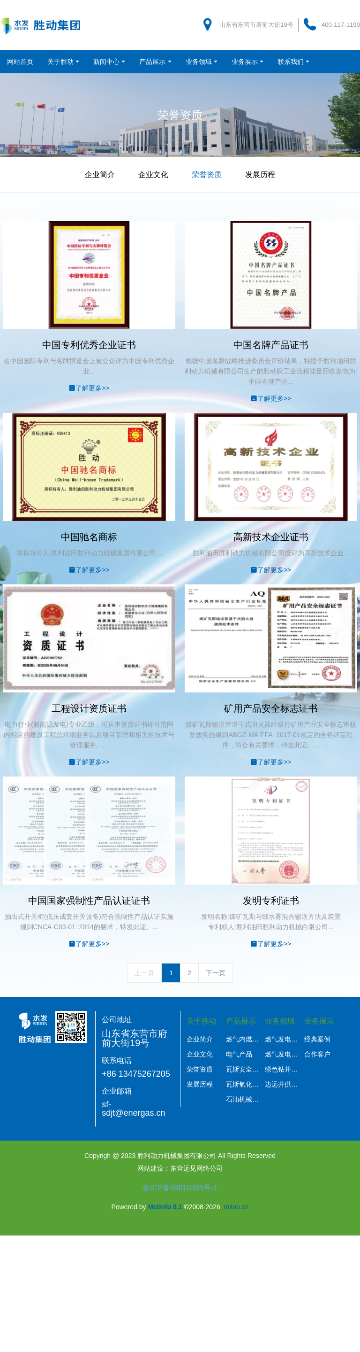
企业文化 (153, 175)
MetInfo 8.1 (165, 1207)
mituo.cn (236, 1207)
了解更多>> (89, 388)
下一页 (215, 973)
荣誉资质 (207, 175)
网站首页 (20, 61)
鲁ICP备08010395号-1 (180, 1188)
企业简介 (100, 175)
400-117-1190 (341, 24)
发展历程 (260, 175)
